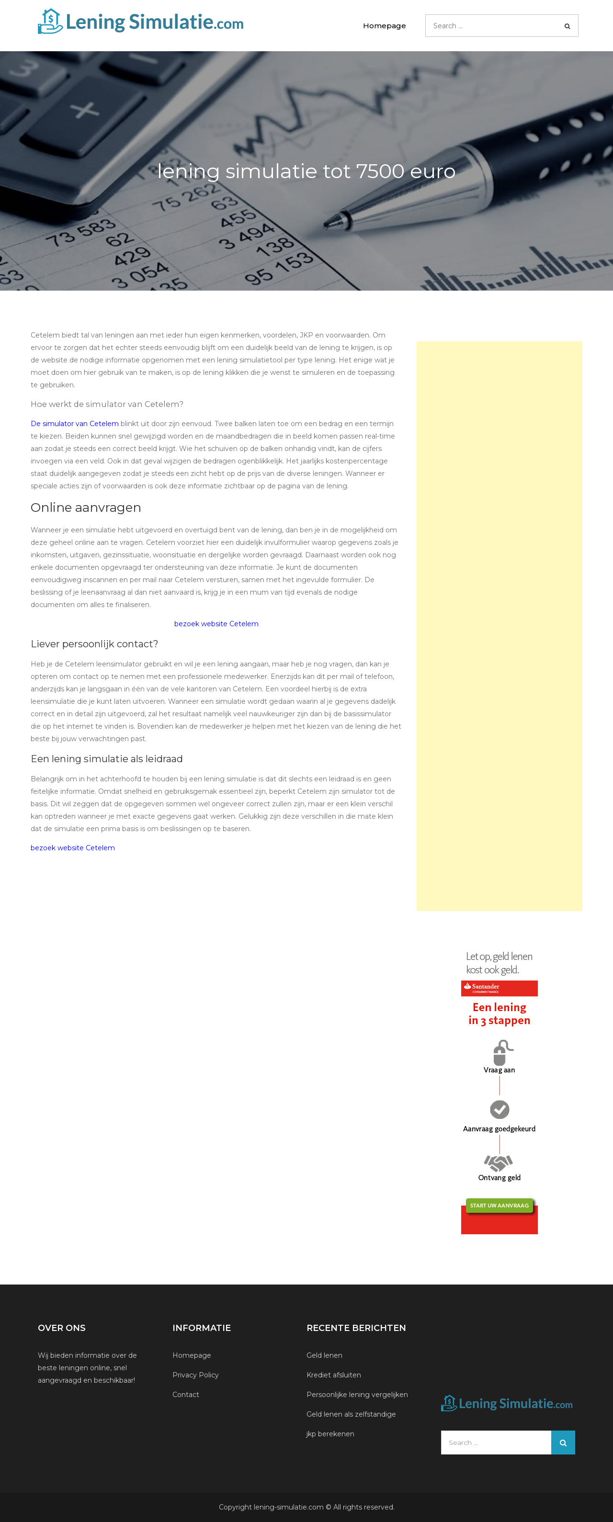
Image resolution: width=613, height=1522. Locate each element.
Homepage (384, 25)
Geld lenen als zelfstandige (351, 1414)
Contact (185, 1394)
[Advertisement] (499, 626)
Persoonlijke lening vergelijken (358, 1394)
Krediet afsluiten (333, 1375)
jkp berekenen (330, 1434)
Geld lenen (324, 1355)
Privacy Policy (195, 1375)
